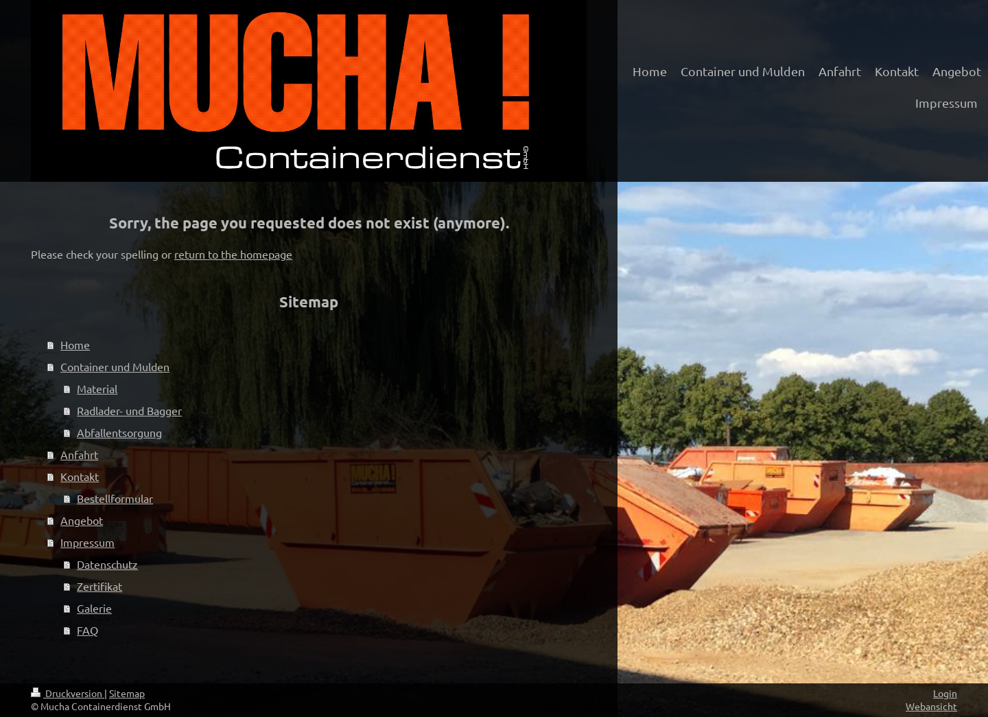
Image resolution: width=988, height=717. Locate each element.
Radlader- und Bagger (129, 410)
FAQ (87, 630)
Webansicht (931, 706)
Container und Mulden (114, 366)
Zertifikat (99, 586)
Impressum (87, 542)
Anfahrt (79, 454)
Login (945, 693)
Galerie (94, 608)
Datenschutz (107, 564)
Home (75, 344)
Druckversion (67, 693)
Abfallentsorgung (119, 432)
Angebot (81, 520)
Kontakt (79, 476)
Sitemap (127, 693)
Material (97, 388)
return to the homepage (233, 254)
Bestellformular (115, 498)
